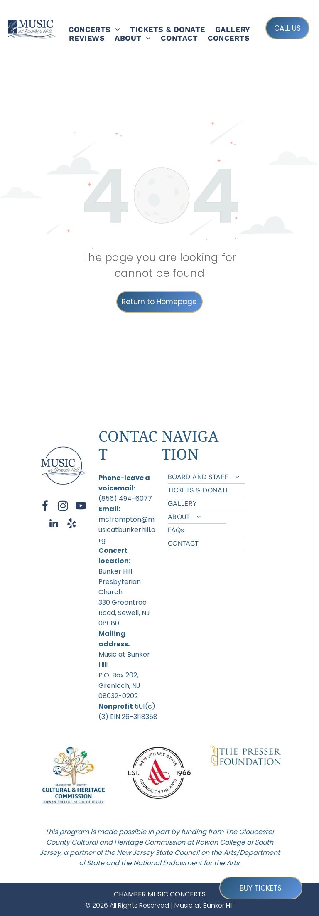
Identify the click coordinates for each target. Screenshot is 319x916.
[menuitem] (94, 29)
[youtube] (80, 507)
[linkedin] (53, 524)
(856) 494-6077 (125, 498)
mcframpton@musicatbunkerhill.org (126, 530)
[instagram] (63, 507)
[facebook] (45, 507)
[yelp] (71, 524)
